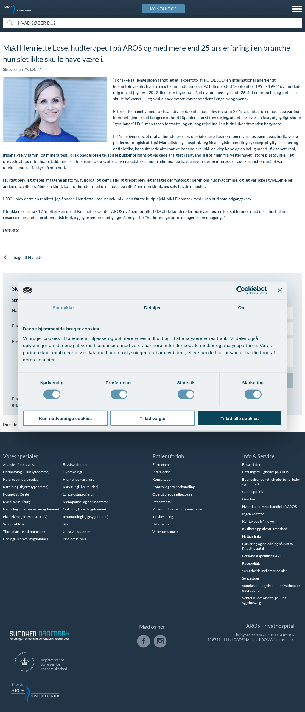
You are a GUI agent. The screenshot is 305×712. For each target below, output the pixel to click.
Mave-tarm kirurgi (17, 501)
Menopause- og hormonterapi (86, 501)
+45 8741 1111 (217, 639)
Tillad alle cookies (239, 418)
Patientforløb (168, 456)
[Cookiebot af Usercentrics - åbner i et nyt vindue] (241, 290)
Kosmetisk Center (16, 494)
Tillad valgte (152, 418)
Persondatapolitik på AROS (263, 556)
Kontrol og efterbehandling (173, 487)
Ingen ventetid (253, 514)
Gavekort (249, 499)
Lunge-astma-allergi (78, 494)
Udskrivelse (161, 524)
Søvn (67, 524)
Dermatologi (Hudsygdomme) (26, 472)
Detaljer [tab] (152, 307)
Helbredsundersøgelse (20, 479)
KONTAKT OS (163, 8)
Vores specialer (20, 456)
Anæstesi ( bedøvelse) (20, 464)
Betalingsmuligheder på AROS (265, 472)
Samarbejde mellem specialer (264, 571)
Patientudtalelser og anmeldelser (177, 509)
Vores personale (165, 531)
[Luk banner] (280, 290)
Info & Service (258, 456)
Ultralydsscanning (77, 531)
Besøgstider (251, 464)
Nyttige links (251, 536)
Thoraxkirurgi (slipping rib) (24, 531)
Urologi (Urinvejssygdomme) (25, 539)
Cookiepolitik (252, 491)
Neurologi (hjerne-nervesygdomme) (31, 509)
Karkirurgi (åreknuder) (80, 487)
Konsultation (162, 479)
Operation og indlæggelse (172, 494)
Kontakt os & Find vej (258, 521)
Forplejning (161, 464)
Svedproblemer (15, 524)
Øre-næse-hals (74, 539)
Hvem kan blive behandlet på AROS (269, 506)
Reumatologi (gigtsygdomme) (85, 516)
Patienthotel (162, 501)
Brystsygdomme (75, 464)
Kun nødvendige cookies (65, 418)
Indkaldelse (161, 472)
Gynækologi (72, 472)
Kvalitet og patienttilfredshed (264, 529)
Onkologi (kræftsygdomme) (84, 509)
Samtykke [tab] (63, 307)
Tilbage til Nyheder (23, 257)
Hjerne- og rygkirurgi (79, 479)
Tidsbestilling (162, 516)
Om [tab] (241, 307)
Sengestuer (250, 578)
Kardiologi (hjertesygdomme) (26, 487)
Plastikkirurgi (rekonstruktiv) (25, 516)
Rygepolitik (251, 563)
